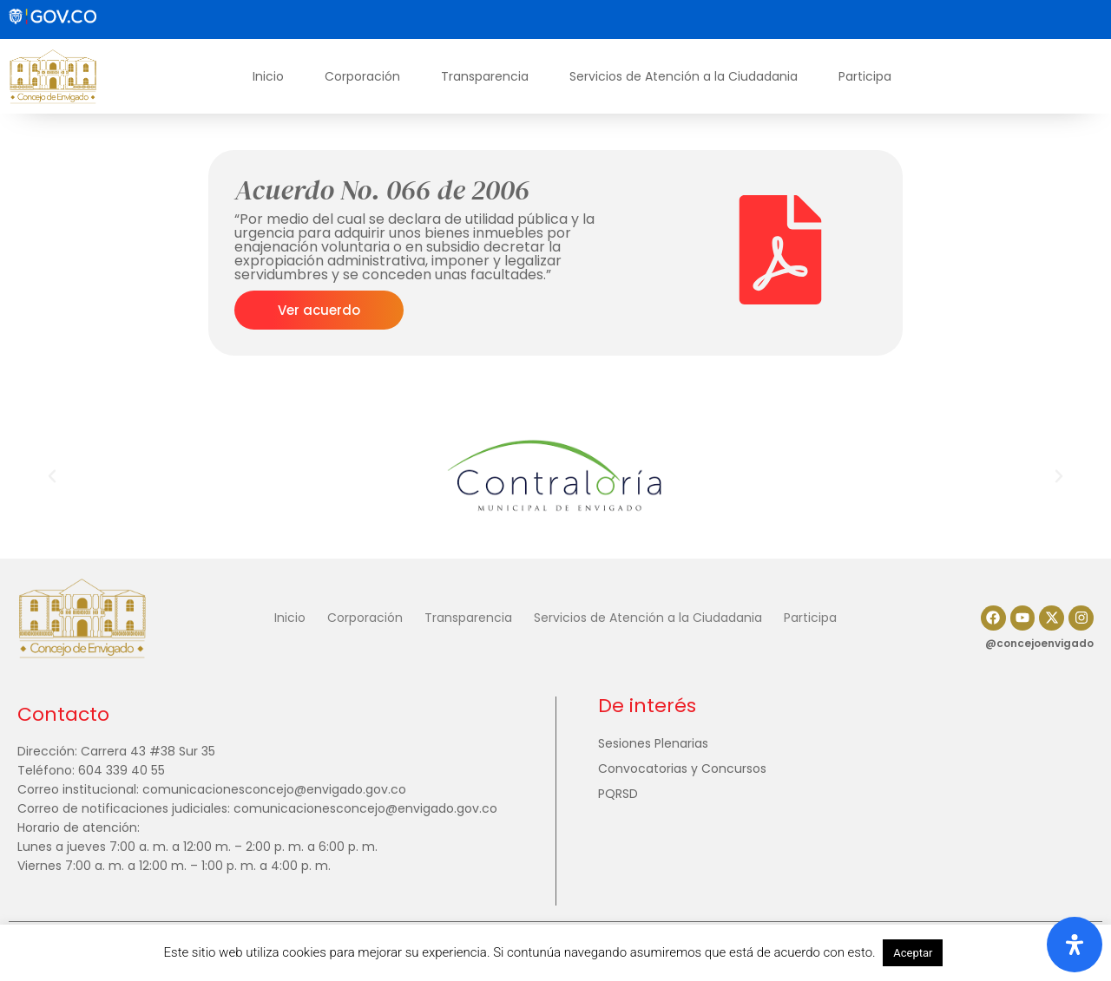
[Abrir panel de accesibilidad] (1074, 944)
